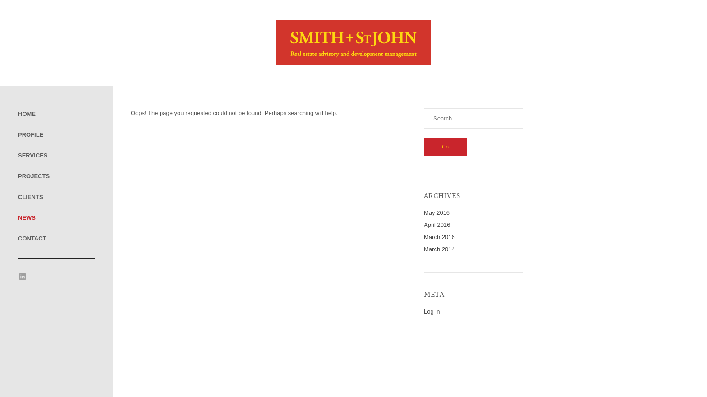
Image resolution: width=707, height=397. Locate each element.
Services (33, 155)
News (27, 217)
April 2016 (437, 225)
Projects (34, 176)
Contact (32, 238)
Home (27, 114)
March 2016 (439, 237)
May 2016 (437, 212)
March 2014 (439, 249)
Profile (30, 134)
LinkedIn (22, 276)
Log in (432, 311)
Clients (30, 197)
